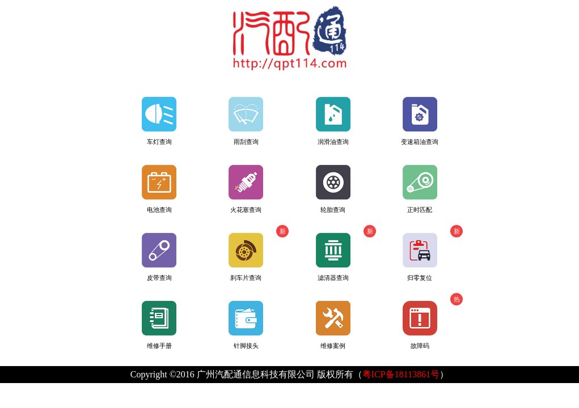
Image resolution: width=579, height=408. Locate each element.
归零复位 (433, 253)
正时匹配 (420, 189)
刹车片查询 (259, 253)
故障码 (433, 321)
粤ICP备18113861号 (400, 374)
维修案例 (333, 325)
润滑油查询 (333, 121)
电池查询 (159, 189)
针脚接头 (246, 325)
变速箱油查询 (419, 121)
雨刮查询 (246, 121)
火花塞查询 (246, 189)
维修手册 (159, 325)
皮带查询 (159, 257)
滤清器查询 (346, 253)
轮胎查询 (333, 189)
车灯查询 (159, 121)
